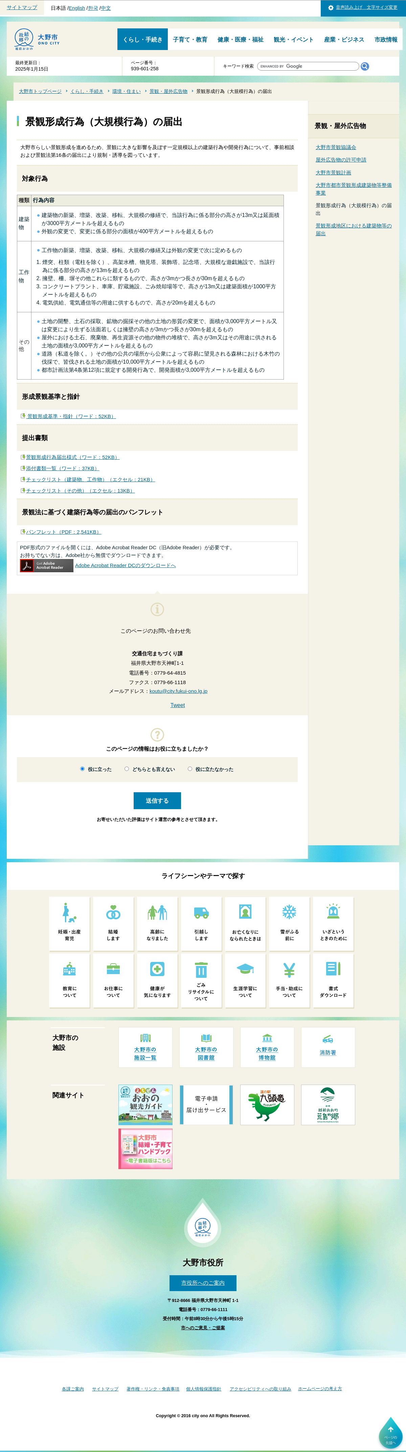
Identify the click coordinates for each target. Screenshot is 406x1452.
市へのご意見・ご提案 (203, 1327)
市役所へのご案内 (203, 1283)
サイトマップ (22, 7)
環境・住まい (126, 91)
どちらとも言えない (153, 769)
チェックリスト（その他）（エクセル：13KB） (80, 490)
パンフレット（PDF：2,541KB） (64, 532)
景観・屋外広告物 (168, 91)
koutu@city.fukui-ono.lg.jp (178, 691)
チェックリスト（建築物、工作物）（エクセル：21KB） (90, 479)
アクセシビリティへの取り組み (260, 1389)
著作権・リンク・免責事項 (153, 1389)
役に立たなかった (214, 769)
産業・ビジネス (344, 40)
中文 (106, 8)
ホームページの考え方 (320, 1388)
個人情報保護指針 (203, 1389)
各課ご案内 (73, 1389)
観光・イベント (294, 40)
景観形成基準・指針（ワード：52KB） (71, 416)
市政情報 (386, 40)
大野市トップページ (40, 91)
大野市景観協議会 (336, 147)
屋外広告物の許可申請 (341, 160)
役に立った (100, 769)
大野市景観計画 (333, 172)
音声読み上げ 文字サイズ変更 (367, 7)
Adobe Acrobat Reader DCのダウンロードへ (98, 565)
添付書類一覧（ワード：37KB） (62, 468)
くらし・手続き (142, 40)
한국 (93, 8)
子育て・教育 (190, 40)
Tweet (178, 705)
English (77, 8)
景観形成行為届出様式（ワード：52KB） (73, 457)
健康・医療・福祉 (241, 40)
